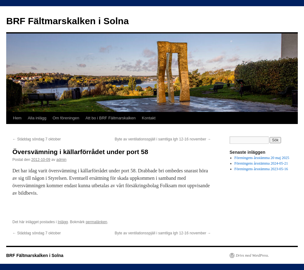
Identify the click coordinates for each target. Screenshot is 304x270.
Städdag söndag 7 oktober (36, 139)
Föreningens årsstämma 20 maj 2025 (262, 158)
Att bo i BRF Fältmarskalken (110, 118)
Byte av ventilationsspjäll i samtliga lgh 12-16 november (163, 139)
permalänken (96, 222)
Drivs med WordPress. (252, 255)
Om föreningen (65, 118)
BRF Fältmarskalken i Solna (67, 21)
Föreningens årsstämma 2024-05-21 (261, 163)
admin (61, 159)
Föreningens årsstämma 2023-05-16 (261, 169)
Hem (17, 118)
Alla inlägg (37, 118)
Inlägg (63, 222)
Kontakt (148, 118)
